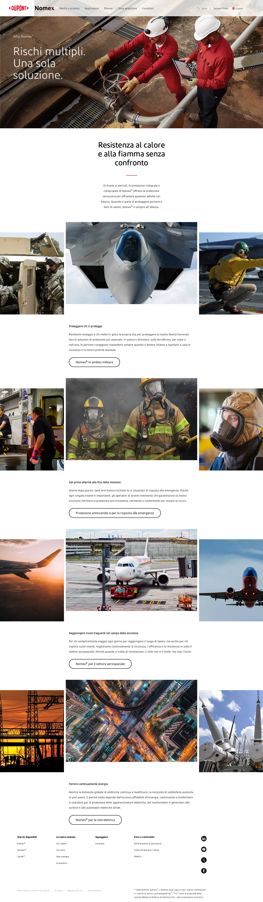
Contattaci (148, 8)
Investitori (61, 863)
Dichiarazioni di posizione (147, 843)
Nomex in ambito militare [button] (94, 362)
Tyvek (21, 856)
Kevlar (21, 843)
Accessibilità (94, 890)
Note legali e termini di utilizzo (33, 890)
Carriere (60, 850)
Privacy (59, 890)
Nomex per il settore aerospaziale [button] (100, 663)
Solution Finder (221, 9)
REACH (137, 856)
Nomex (21, 850)
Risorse (108, 8)
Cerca (202, 9)
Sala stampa (62, 856)
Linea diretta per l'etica (146, 850)
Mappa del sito (75, 890)
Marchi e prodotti (69, 8)
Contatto (100, 843)
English (239, 9)
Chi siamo (61, 843)
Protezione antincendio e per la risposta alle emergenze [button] (115, 513)
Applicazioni (92, 8)
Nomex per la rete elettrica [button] (95, 820)
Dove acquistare (127, 8)
